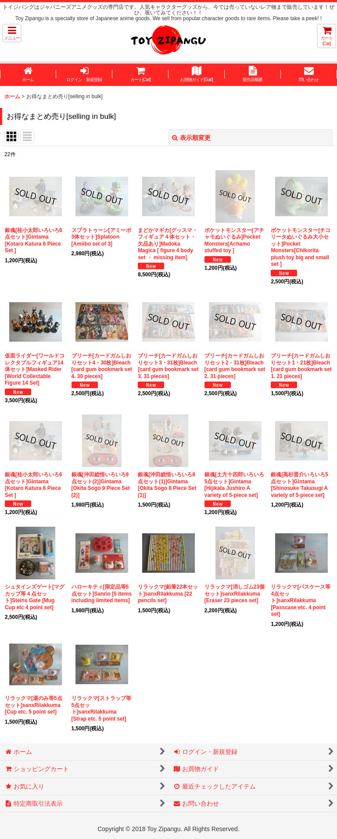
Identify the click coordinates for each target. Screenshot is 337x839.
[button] (12, 33)
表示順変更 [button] (191, 137)
